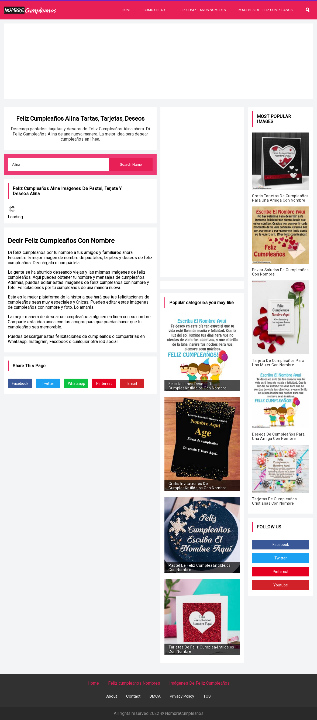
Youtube (280, 585)
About (111, 696)
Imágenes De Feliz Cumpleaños (265, 10)
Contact (133, 696)
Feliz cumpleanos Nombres (134, 683)
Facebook (20, 383)
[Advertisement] (158, 61)
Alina (35, 193)
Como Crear (154, 10)
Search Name (131, 164)
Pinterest (104, 383)
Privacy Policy (182, 696)
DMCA (155, 696)
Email (132, 383)
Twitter (48, 383)
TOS (207, 696)
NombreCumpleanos (184, 713)
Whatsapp (76, 383)
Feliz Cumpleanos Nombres (201, 10)
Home (127, 10)
